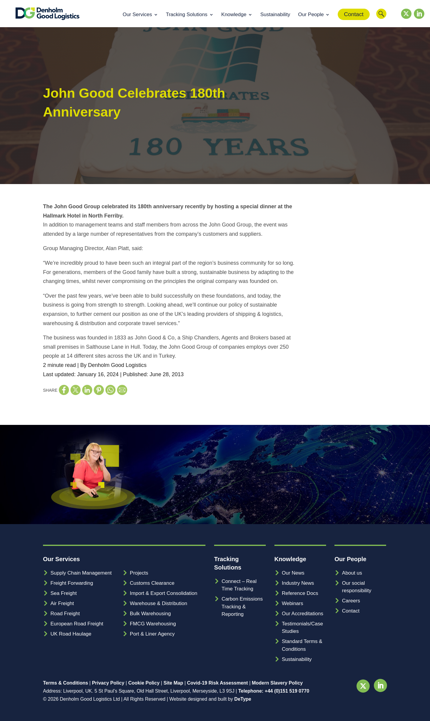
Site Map (173, 682)
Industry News (298, 583)
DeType (242, 699)
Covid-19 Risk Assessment (217, 682)
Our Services (137, 15)
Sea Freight (63, 593)
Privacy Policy (108, 682)
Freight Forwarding (71, 583)
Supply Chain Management (81, 573)
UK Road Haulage (70, 634)
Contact (353, 14)
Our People (311, 15)
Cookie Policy (143, 682)
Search (381, 18)
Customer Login (393, 18)
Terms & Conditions (65, 682)
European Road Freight (76, 624)
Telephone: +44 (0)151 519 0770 (273, 691)
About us (352, 573)
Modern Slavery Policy (277, 682)
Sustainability (275, 15)
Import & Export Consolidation (163, 593)
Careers (351, 601)
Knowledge (233, 15)
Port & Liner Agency (152, 634)
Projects (139, 573)
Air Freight (62, 603)
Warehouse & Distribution (158, 603)
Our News (293, 573)
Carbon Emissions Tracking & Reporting (242, 606)
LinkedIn (417, 20)
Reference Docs (300, 593)
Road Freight (65, 613)
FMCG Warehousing (153, 624)
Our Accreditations (302, 613)
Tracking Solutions (186, 15)
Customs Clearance (152, 583)
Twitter (404, 20)
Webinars (292, 603)
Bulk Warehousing (150, 613)
